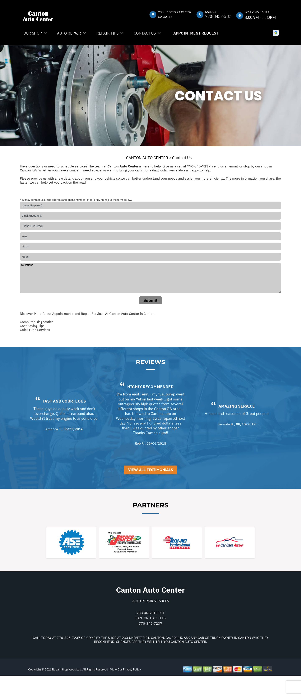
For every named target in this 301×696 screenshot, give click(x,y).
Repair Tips (107, 33)
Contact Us (145, 33)
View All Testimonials (150, 490)
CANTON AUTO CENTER (147, 157)
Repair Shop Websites (66, 689)
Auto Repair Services (150, 621)
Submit (150, 300)
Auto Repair (69, 33)
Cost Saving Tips (32, 326)
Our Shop (32, 33)
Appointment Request (195, 33)
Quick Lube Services (35, 330)
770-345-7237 (218, 16)
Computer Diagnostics (36, 322)
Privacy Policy (132, 689)
